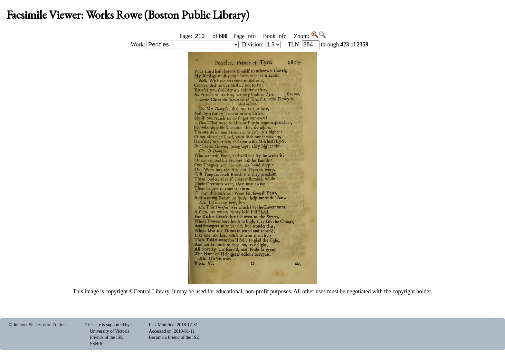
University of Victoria (109, 331)
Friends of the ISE (106, 337)
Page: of (203, 36)
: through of (328, 44)
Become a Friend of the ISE (174, 337)
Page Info (244, 36)
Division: (261, 44)
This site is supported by (107, 324)
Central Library (151, 291)
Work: (185, 44)
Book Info (275, 36)
